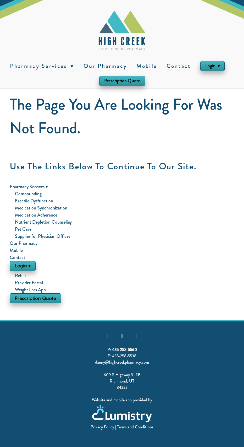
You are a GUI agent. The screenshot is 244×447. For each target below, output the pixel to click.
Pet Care (23, 229)
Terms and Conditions (135, 427)
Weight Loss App (30, 289)
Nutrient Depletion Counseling (43, 222)
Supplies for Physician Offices (42, 236)
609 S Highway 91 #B (122, 375)
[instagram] (135, 336)
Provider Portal (29, 282)
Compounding (28, 193)
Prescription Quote (122, 80)
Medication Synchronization (41, 207)
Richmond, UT (122, 381)
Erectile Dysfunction (34, 200)
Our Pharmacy (105, 66)
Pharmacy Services (42, 66)
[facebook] (108, 336)
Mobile (146, 66)
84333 (122, 387)
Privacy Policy (102, 427)
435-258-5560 (124, 350)
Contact (179, 66)
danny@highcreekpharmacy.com (122, 362)
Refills (20, 275)
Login (212, 65)
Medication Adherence (36, 215)
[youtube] (122, 336)
